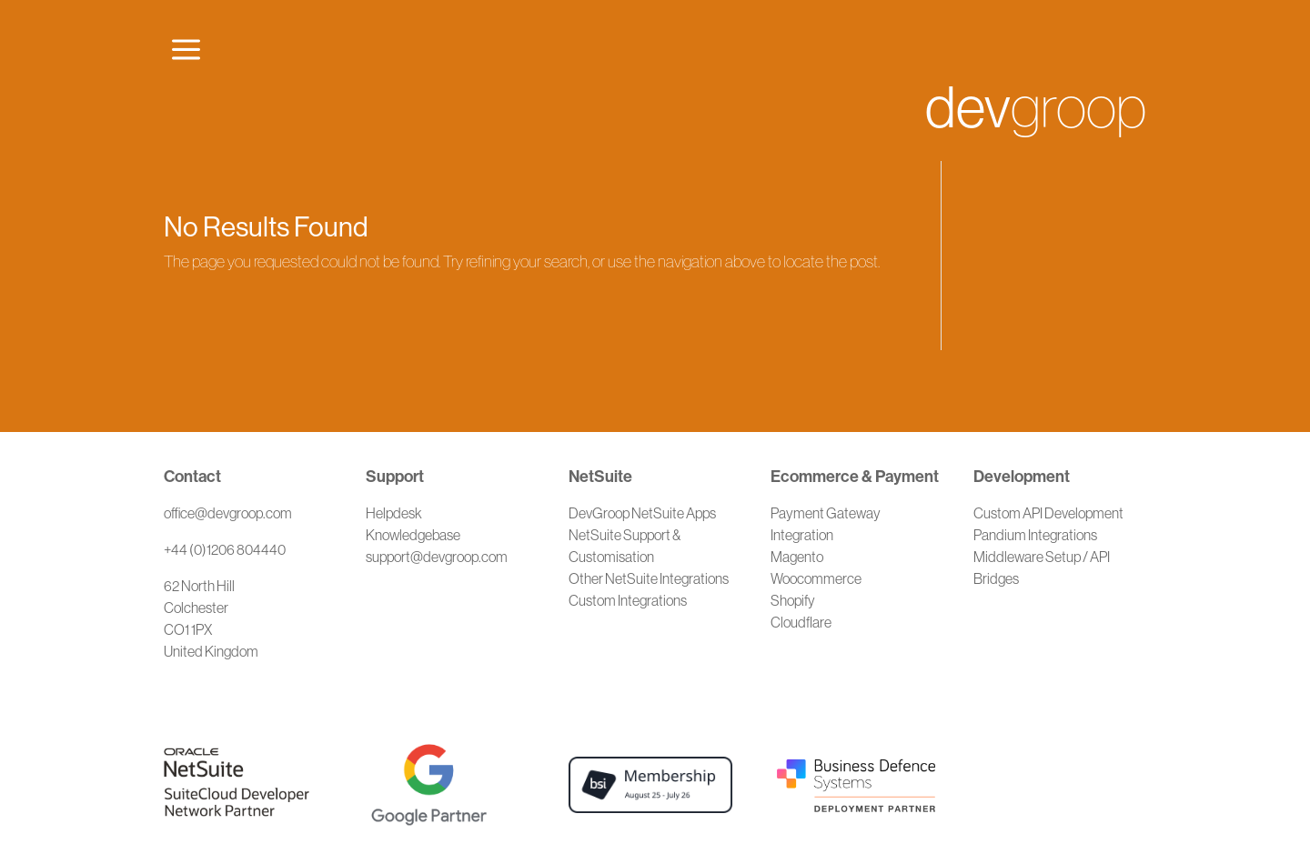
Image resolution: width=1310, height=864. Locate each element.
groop (1035, 107)
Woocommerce (816, 578)
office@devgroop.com (228, 513)
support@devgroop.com (437, 556)
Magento (797, 556)
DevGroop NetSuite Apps (642, 513)
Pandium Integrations (1035, 535)
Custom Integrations (628, 600)
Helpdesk (394, 513)
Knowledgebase (413, 535)
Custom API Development (1048, 513)
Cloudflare (801, 622)
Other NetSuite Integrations (649, 578)
